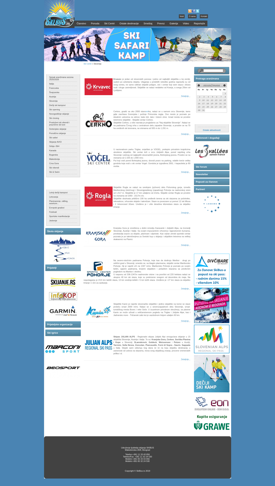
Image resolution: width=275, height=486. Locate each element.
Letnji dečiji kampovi (58, 192)
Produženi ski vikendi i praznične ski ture (59, 123)
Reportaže (199, 23)
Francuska (54, 88)
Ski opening (54, 109)
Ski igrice (52, 332)
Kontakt (204, 16)
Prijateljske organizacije (60, 324)
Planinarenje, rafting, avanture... (58, 202)
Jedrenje (53, 220)
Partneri (200, 189)
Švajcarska (54, 92)
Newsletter (202, 174)
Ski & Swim (54, 172)
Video (186, 23)
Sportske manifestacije (59, 216)
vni (147, 111)
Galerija (174, 23)
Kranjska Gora (95, 219)
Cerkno (91, 102)
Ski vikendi (54, 168)
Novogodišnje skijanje (59, 114)
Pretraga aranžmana (207, 78)
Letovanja (53, 197)
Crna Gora (54, 163)
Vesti (182, 16)
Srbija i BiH (54, 146)
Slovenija (53, 101)
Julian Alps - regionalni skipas (104, 327)
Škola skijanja (55, 231)
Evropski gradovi (56, 208)
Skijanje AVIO (55, 142)
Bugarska (53, 155)
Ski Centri (88, 64)
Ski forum (201, 166)
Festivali (53, 212)
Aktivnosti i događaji (208, 137)
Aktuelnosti (202, 120)
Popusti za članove (207, 181)
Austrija (52, 97)
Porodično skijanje (57, 133)
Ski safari (53, 137)
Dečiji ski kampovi (57, 105)
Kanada (52, 150)
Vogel (90, 140)
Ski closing (54, 118)
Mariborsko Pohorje (98, 251)
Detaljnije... (185, 96)
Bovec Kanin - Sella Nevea (102, 295)
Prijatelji (52, 267)
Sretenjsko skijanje (57, 129)
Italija (51, 84)
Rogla (90, 178)
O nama (192, 16)
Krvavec (92, 70)
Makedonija (54, 159)
